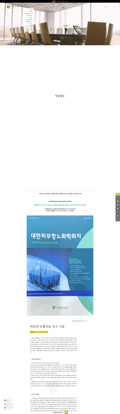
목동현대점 (30, 15)
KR (110, 6)
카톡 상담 (7, 400)
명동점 (31, 11)
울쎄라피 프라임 (100, 6)
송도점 (31, 28)
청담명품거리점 (29, 21)
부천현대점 (30, 25)
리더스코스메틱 (8, 408)
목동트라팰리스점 (28, 13)
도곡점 (31, 9)
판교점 (31, 23)
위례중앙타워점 (29, 30)
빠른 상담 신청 (58, 412)
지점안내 (28, 6)
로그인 (115, 6)
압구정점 (30, 17)
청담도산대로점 (29, 19)
